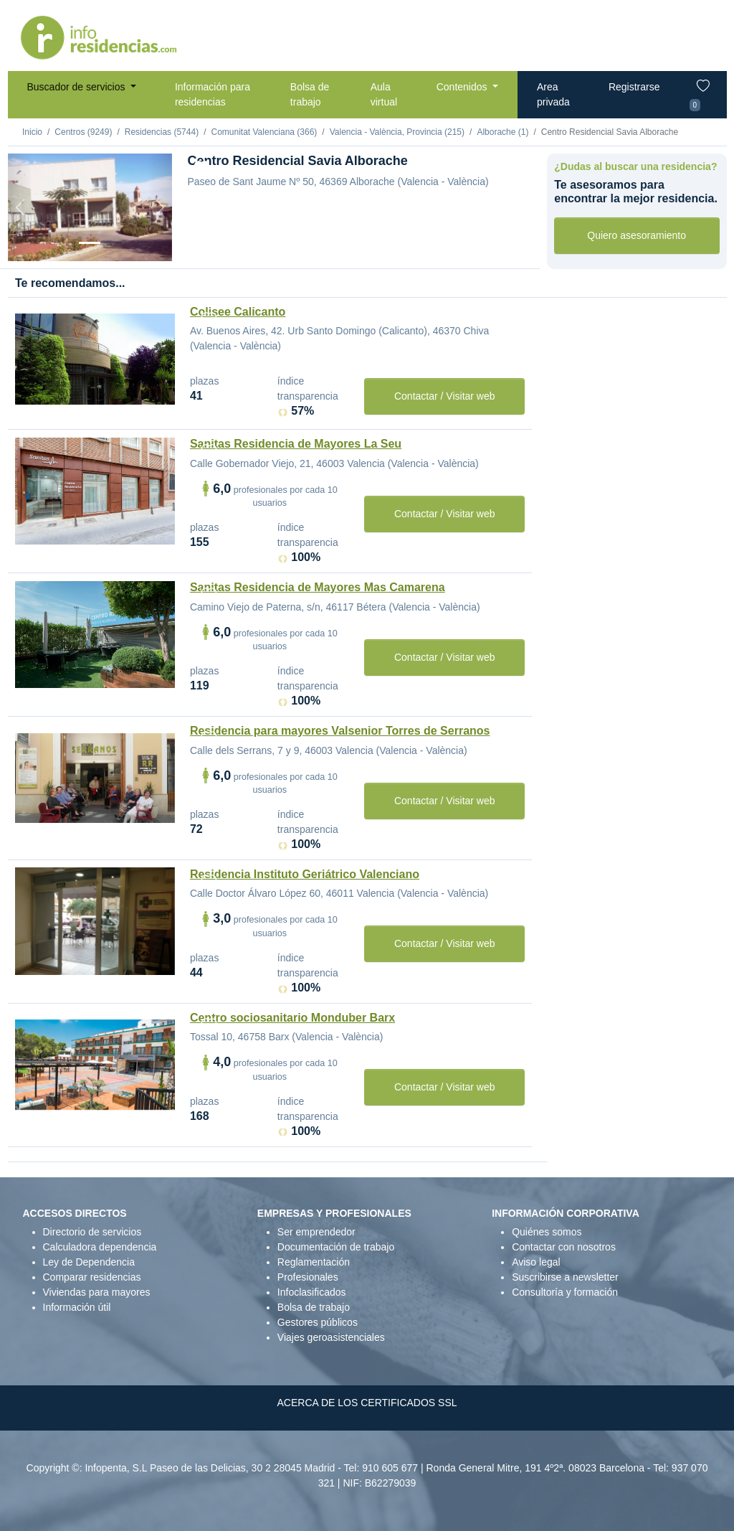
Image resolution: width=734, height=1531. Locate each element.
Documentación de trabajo (335, 1247)
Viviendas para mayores (97, 1292)
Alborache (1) (502, 132)
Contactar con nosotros (564, 1247)
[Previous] (20, 207)
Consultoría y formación (565, 1292)
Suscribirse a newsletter (565, 1277)
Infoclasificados (311, 1292)
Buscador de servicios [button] (77, 87)
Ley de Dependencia (89, 1262)
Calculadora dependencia (100, 1247)
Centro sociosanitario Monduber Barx (292, 1018)
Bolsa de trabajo (309, 94)
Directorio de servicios (92, 1232)
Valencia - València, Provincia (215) (397, 132)
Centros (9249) (83, 132)
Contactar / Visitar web (444, 396)
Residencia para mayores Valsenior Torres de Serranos (340, 731)
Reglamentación (313, 1262)
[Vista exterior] (89, 243)
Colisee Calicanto (237, 312)
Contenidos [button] (463, 87)
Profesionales (307, 1277)
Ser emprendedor (316, 1232)
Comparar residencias (92, 1277)
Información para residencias (212, 94)
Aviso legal (536, 1262)
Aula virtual (384, 94)
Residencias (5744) (162, 132)
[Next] (160, 207)
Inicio (32, 132)
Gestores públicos (317, 1322)
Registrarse (634, 87)
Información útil (77, 1307)
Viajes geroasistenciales (331, 1337)
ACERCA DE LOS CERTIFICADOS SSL (367, 1402)
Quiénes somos (546, 1232)
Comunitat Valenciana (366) (264, 132)
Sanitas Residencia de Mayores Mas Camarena (317, 587)
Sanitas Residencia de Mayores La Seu (295, 444)
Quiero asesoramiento (636, 235)
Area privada (553, 94)
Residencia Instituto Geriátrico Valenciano (304, 874)
